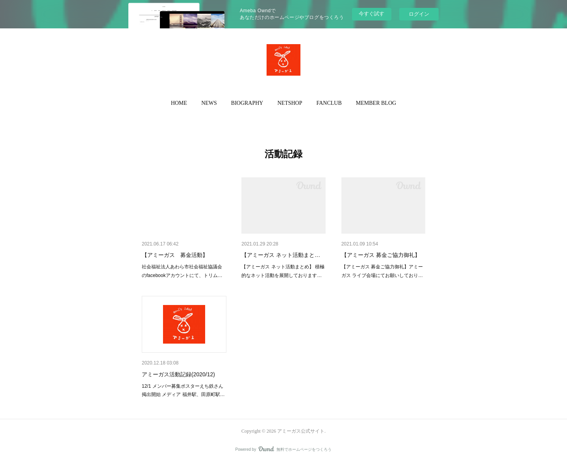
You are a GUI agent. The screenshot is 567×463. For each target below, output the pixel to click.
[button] (179, 103)
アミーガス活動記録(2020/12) (178, 374)
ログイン (419, 14)
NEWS (209, 103)
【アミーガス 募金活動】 (175, 255)
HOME (179, 103)
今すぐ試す (371, 14)
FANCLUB (329, 103)
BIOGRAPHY (247, 103)
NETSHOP (289, 103)
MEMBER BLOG (376, 103)
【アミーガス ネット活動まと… (280, 255)
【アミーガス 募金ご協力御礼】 (380, 255)
